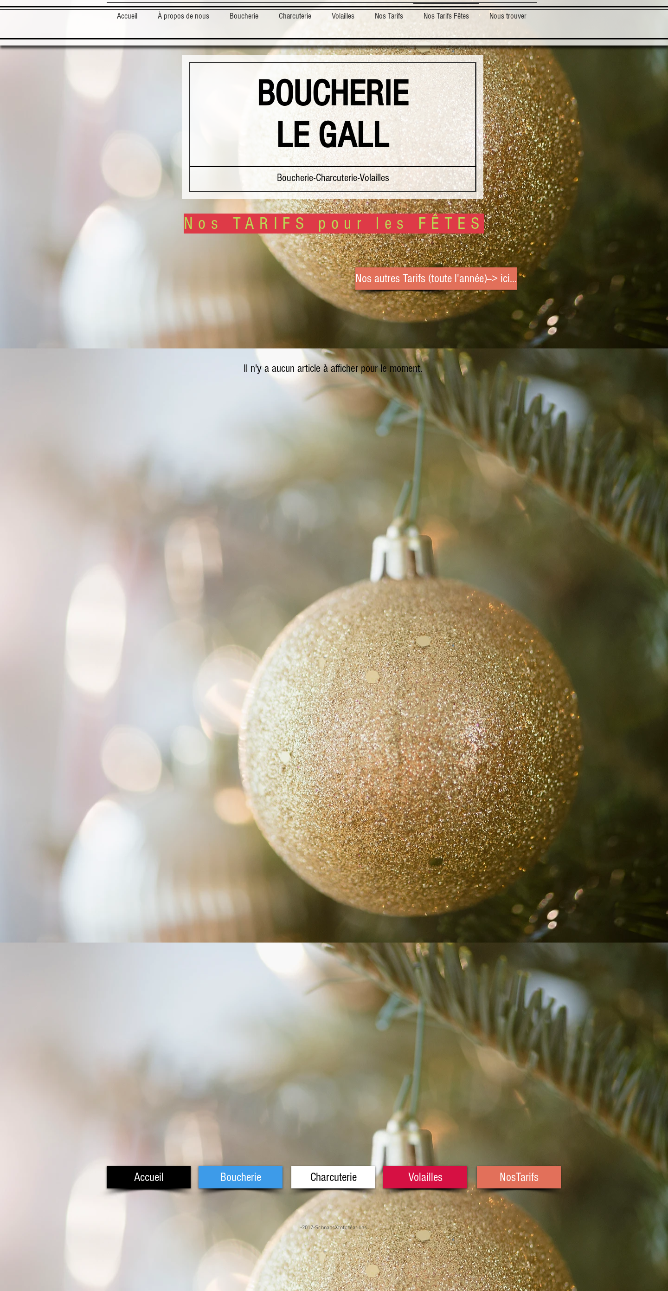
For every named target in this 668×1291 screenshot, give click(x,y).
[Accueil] (149, 1177)
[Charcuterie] (333, 1177)
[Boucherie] (241, 1177)
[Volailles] (425, 1177)
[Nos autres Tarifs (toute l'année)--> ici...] (436, 278)
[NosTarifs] (519, 1177)
